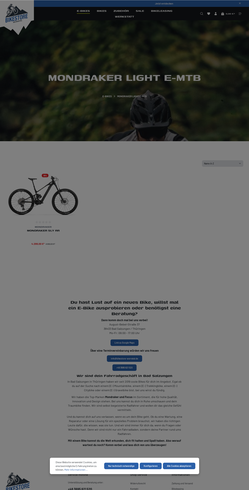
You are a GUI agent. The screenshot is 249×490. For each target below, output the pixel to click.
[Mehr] (240, 13)
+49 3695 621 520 (124, 367)
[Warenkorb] (227, 13)
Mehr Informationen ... (76, 469)
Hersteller (15, 131)
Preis (78, 131)
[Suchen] (202, 13)
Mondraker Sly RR (43, 232)
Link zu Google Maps (124, 342)
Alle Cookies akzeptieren (179, 466)
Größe (58, 131)
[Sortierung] (222, 163)
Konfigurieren (151, 466)
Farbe (37, 131)
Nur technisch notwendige (121, 466)
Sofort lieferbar (102, 131)
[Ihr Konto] (215, 13)
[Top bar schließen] (240, 3)
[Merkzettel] (208, 13)
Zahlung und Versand (182, 483)
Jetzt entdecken (164, 3)
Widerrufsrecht (138, 483)
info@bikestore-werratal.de (124, 358)
